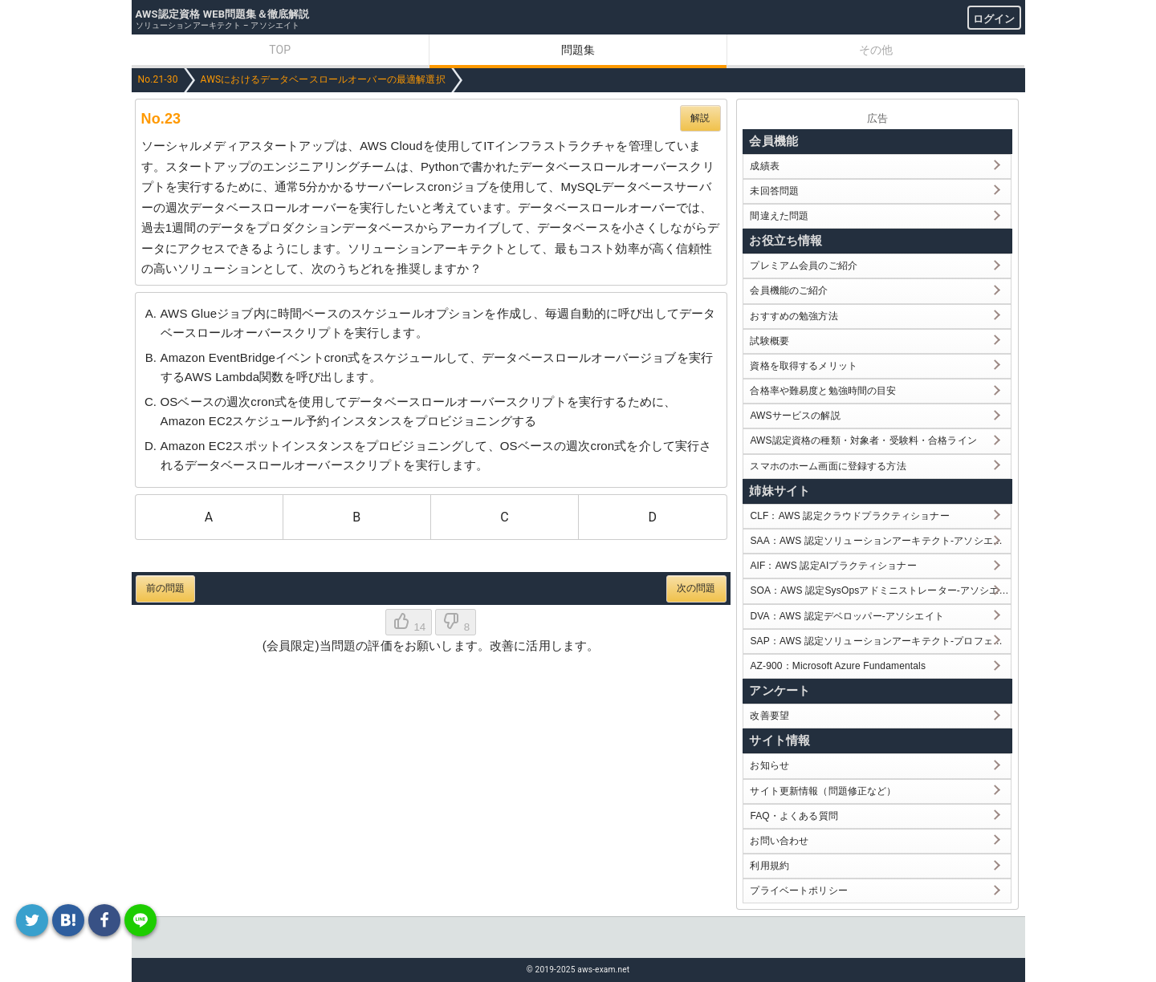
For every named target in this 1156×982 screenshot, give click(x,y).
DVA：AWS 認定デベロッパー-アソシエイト (846, 616)
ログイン (994, 19)
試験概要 (769, 341)
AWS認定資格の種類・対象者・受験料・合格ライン (863, 440)
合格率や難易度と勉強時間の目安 (823, 390)
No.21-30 (158, 79)
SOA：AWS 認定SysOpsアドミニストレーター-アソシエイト (880, 590)
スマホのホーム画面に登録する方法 (828, 466)
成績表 (764, 166)
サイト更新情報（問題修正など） (823, 791)
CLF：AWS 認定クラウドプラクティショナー (849, 515)
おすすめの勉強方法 (793, 316)
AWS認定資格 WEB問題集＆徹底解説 (223, 14)
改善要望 (769, 715)
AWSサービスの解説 (795, 415)
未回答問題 (774, 191)
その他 (876, 49)
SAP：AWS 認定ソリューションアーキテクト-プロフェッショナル (880, 641)
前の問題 (165, 588)
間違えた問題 (779, 215)
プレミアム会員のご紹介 (803, 265)
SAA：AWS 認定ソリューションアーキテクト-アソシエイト (880, 540)
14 (409, 622)
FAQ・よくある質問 (794, 816)
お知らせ (769, 765)
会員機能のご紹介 (789, 290)
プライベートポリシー (799, 890)
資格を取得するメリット (803, 365)
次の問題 (696, 588)
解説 (700, 118)
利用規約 (769, 865)
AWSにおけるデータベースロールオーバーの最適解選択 (323, 79)
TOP (280, 49)
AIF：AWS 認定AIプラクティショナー (833, 565)
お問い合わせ (779, 840)
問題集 (578, 49)
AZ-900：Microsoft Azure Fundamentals (838, 666)
